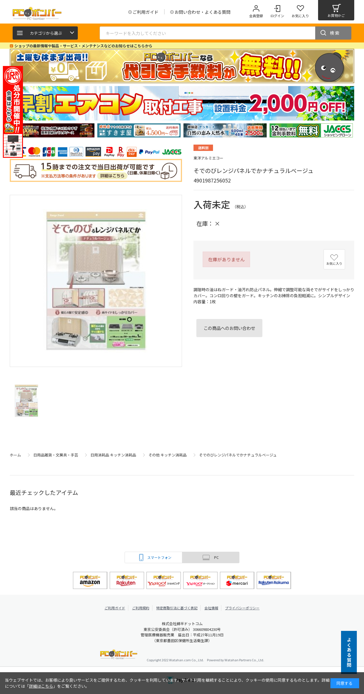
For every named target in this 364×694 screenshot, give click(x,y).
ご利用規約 (140, 607)
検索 (335, 33)
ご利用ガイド (114, 607)
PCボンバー (118, 655)
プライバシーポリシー (242, 607)
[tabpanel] (52, 130)
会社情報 (211, 607)
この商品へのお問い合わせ (229, 328)
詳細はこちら (41, 686)
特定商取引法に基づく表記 (177, 607)
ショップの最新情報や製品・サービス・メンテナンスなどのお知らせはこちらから (83, 45)
